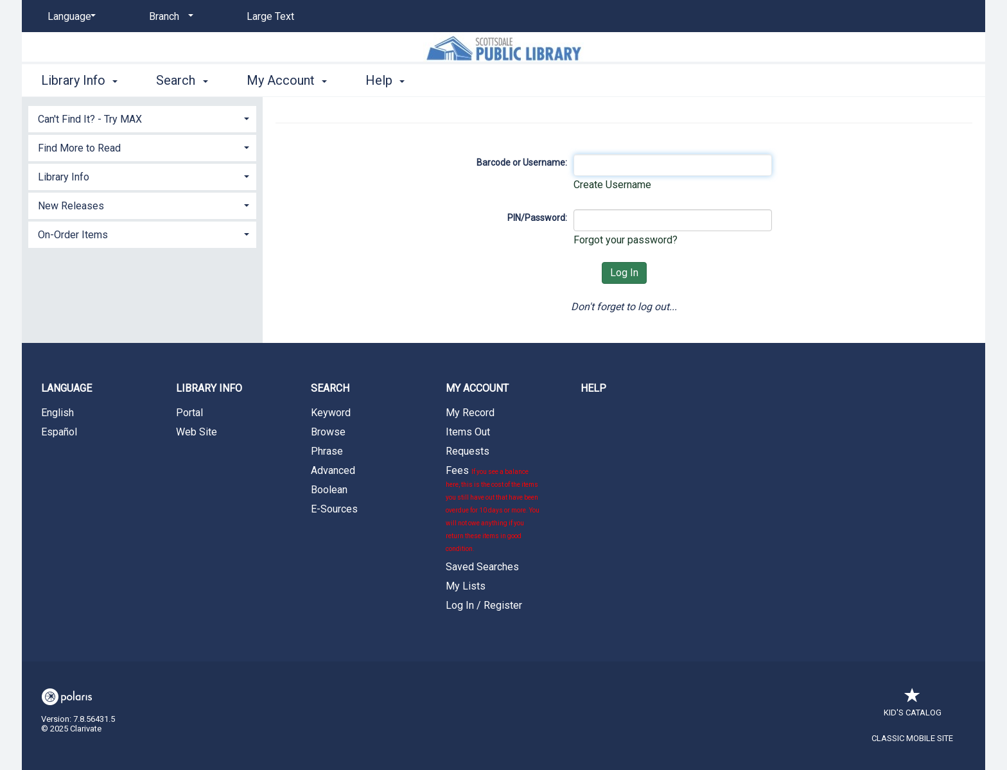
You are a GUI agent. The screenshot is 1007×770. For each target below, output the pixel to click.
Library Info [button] (79, 80)
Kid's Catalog (912, 706)
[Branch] (169, 17)
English (57, 413)
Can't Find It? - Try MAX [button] (90, 119)
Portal (189, 413)
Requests (467, 451)
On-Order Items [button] (73, 235)
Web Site (196, 432)
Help (593, 388)
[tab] (142, 117)
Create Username (612, 185)
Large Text (270, 16)
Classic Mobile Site (912, 738)
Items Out (468, 432)
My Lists (466, 586)
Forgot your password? (626, 240)
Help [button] (385, 80)
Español (59, 432)
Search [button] (181, 80)
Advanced (333, 470)
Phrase (327, 451)
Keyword (331, 413)
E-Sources (334, 509)
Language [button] (66, 388)
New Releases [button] (71, 206)
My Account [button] (287, 80)
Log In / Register (484, 605)
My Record (470, 413)
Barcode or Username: (522, 162)
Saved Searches (482, 567)
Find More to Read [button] (79, 148)
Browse (328, 432)
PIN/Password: (537, 218)
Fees (492, 508)
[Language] (69, 17)
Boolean (329, 490)
